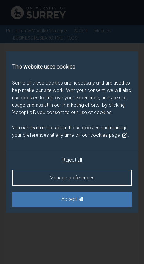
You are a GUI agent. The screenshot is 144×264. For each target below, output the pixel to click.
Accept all (72, 199)
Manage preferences (72, 178)
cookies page (109, 135)
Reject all (72, 160)
